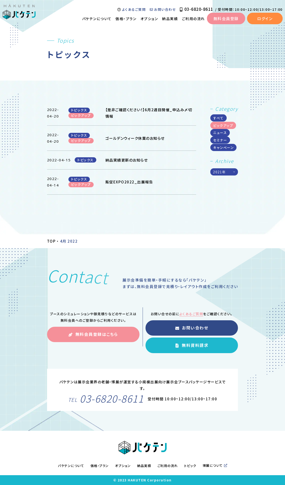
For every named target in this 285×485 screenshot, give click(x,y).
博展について (215, 466)
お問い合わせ (163, 9)
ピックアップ (223, 125)
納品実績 (170, 18)
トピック (190, 465)
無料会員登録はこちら (93, 340)
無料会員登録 (226, 18)
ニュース (220, 132)
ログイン (265, 18)
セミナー (220, 140)
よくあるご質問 (131, 9)
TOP (51, 241)
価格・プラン (125, 18)
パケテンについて (97, 18)
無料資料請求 (191, 351)
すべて (218, 118)
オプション (149, 18)
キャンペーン (223, 147)
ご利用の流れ (193, 18)
